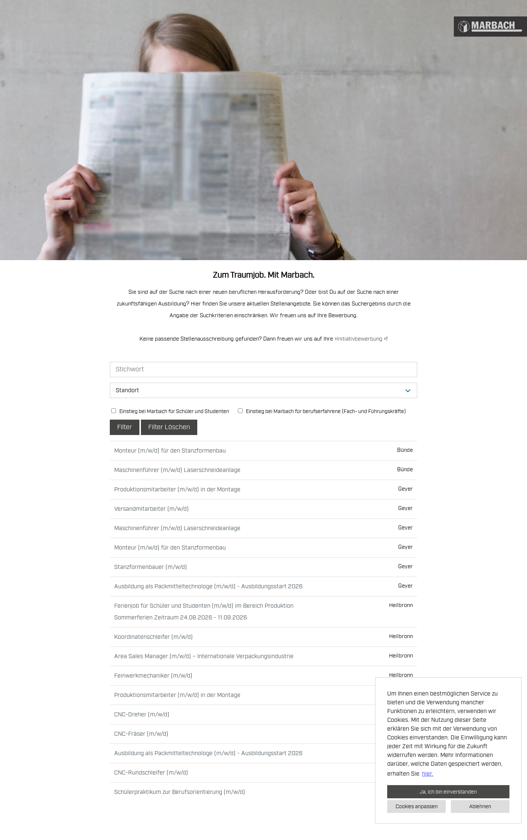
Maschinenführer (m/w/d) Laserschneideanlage (177, 470)
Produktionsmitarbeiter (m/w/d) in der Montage (177, 489)
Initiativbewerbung (360, 338)
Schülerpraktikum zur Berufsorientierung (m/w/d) (179, 792)
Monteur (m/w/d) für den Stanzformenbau (170, 450)
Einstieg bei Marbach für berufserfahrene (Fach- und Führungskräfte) (322, 411)
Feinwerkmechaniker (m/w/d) (153, 675)
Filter (124, 427)
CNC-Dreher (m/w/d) (141, 714)
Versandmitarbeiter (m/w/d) (151, 509)
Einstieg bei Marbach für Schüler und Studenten (170, 411)
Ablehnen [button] (480, 806)
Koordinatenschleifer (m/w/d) (153, 637)
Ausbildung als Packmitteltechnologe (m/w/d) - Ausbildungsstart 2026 (208, 586)
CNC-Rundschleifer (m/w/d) (151, 772)
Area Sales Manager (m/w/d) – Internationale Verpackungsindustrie (204, 656)
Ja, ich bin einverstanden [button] (448, 791)
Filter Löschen (169, 427)
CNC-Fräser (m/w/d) (141, 734)
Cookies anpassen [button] (417, 806)
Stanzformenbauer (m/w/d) (150, 567)
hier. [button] (427, 773)
